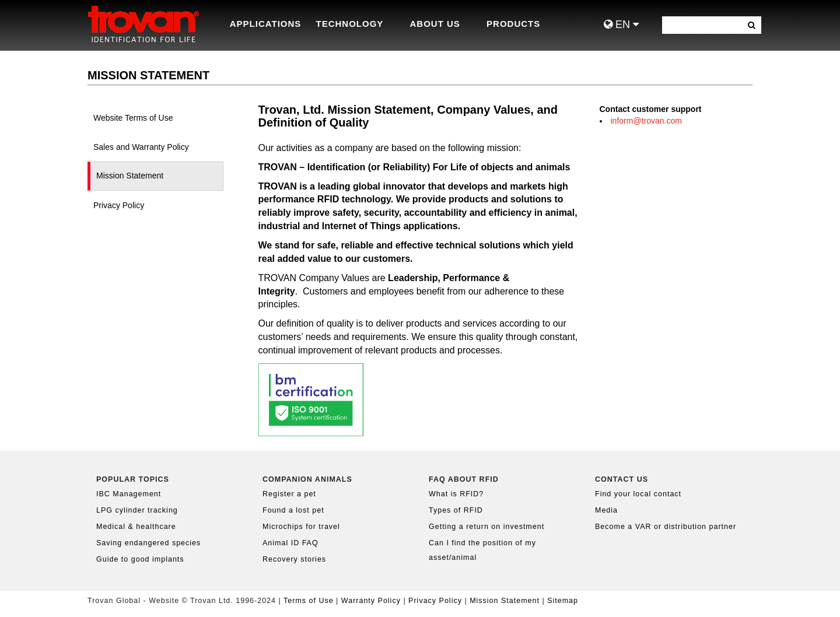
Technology (350, 24)
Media (606, 510)
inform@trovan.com (646, 120)
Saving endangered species (148, 543)
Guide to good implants (140, 559)
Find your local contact (638, 494)
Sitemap (562, 601)
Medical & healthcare (136, 527)
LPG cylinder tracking (137, 510)
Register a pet (289, 494)
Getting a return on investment (486, 527)
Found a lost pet (293, 510)
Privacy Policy (436, 601)
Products (513, 24)
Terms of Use (309, 601)
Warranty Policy (371, 601)
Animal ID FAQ (290, 543)
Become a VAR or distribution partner (665, 527)
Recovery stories (294, 559)
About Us (435, 24)
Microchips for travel (301, 527)
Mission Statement (505, 601)
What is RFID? (456, 494)
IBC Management (128, 494)
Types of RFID (456, 510)
